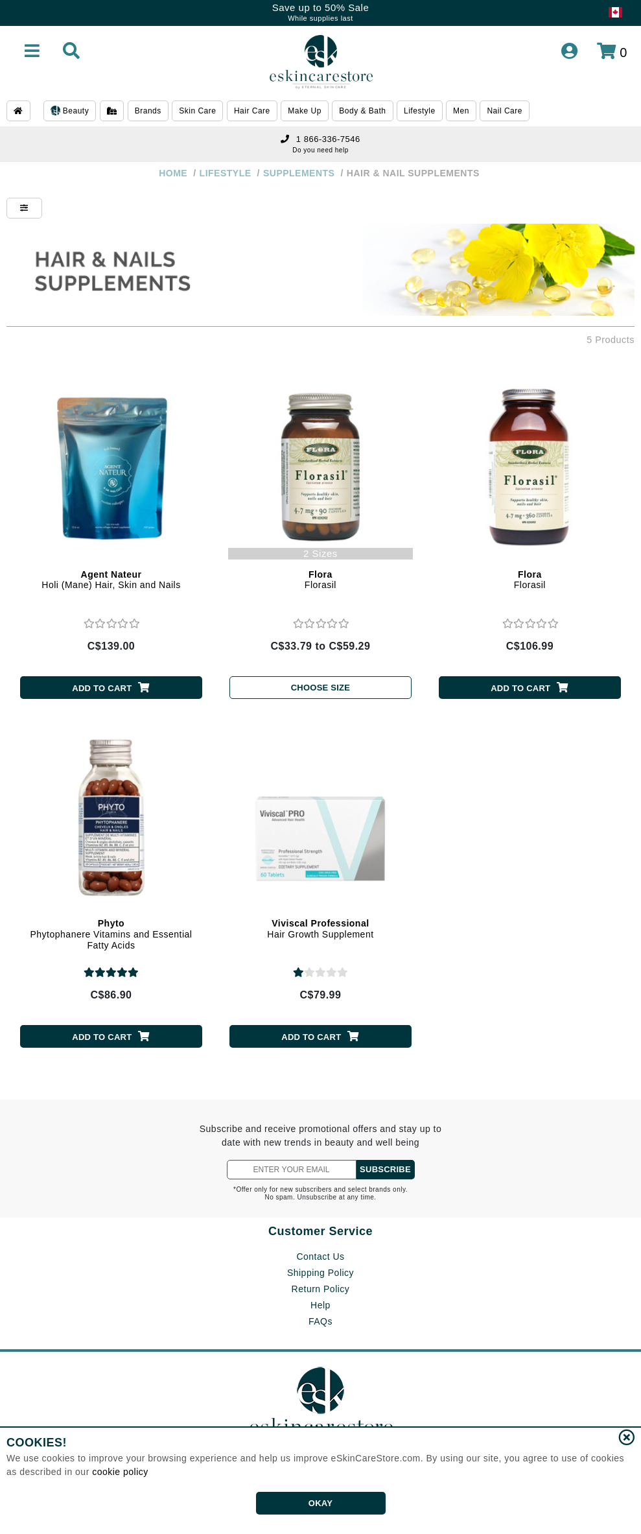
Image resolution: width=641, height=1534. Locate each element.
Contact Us (320, 1256)
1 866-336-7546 (320, 139)
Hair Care (252, 110)
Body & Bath (362, 110)
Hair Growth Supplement (320, 928)
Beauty (70, 111)
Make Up (304, 110)
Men (461, 110)
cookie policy (120, 1472)
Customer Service (320, 1231)
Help (320, 1305)
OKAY (320, 1503)
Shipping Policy (320, 1273)
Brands (148, 110)
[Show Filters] (24, 208)
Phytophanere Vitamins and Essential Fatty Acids (111, 934)
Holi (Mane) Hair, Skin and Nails (110, 580)
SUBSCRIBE (385, 1169)
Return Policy (321, 1289)
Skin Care (197, 110)
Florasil (320, 580)
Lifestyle (420, 110)
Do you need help (320, 150)
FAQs (320, 1321)
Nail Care (504, 110)
